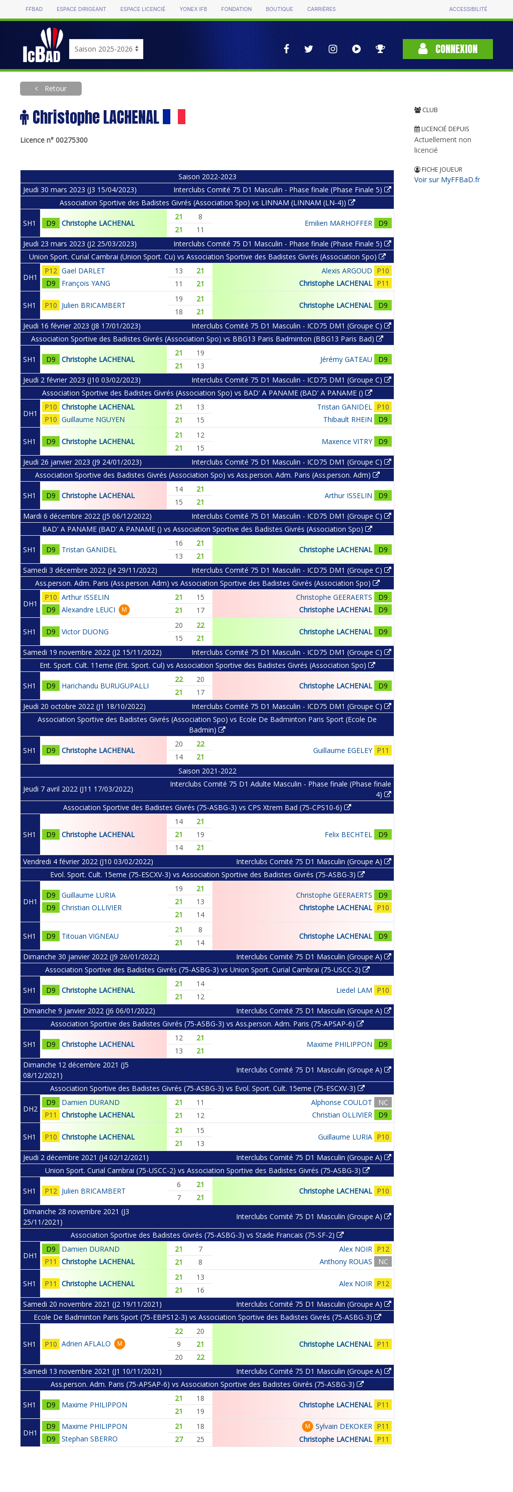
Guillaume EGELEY (342, 750)
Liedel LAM (354, 990)
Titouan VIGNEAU (90, 936)
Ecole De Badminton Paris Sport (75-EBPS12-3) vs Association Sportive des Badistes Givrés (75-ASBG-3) (207, 1317)
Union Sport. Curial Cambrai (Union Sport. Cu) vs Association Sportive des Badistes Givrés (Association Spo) (207, 256)
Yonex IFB (193, 9)
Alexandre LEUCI (88, 609)
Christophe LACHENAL (98, 223)
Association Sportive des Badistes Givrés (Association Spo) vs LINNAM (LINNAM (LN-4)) (207, 202)
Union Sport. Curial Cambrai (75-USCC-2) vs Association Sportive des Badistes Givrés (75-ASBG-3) (207, 1170)
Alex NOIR (355, 1249)
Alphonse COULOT (341, 1102)
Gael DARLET (83, 270)
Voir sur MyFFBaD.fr (447, 179)
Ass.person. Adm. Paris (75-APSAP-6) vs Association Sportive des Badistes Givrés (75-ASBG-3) (207, 1384)
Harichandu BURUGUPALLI (105, 685)
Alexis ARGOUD (347, 270)
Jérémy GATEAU (346, 359)
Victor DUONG (85, 631)
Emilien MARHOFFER (338, 223)
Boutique (279, 9)
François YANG (86, 283)
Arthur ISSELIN (348, 495)
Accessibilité (468, 9)
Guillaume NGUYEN (93, 419)
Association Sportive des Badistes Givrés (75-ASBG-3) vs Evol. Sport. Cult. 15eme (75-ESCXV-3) (207, 1088)
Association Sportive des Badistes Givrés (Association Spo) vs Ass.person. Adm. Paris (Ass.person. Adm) (207, 475)
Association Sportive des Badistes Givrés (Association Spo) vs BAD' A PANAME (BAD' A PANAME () (207, 393)
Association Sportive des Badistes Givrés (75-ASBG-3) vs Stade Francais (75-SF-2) (207, 1235)
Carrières (321, 9)
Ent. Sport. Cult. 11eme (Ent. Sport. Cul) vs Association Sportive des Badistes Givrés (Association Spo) (207, 665)
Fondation (236, 9)
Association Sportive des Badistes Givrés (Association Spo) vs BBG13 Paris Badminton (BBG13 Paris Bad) (207, 338)
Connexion (447, 49)
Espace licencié (142, 9)
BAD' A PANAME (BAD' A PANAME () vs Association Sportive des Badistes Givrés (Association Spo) (207, 529)
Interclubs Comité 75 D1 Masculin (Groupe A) (313, 861)
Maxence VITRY (347, 441)
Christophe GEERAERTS (334, 597)
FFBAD (34, 9)
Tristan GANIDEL (344, 407)
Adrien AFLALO (86, 1343)
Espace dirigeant (81, 9)
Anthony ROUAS (346, 1261)
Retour (55, 88)
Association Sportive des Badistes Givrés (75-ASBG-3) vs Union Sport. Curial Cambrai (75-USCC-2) (207, 969)
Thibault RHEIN (347, 419)
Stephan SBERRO (90, 1438)
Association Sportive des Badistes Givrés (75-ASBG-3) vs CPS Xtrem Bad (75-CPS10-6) (207, 807)
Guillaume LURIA (89, 895)
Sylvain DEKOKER (344, 1426)
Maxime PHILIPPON (339, 1044)
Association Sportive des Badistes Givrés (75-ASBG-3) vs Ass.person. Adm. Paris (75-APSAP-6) (207, 1023)
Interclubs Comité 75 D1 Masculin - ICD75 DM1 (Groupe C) (291, 325)
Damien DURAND (91, 1102)
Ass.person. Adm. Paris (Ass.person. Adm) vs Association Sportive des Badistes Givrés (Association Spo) (207, 583)
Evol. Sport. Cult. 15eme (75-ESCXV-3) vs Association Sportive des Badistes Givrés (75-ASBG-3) (207, 874)
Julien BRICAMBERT (94, 305)
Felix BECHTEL (348, 834)
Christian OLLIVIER (92, 907)
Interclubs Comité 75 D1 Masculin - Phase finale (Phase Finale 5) (282, 189)
